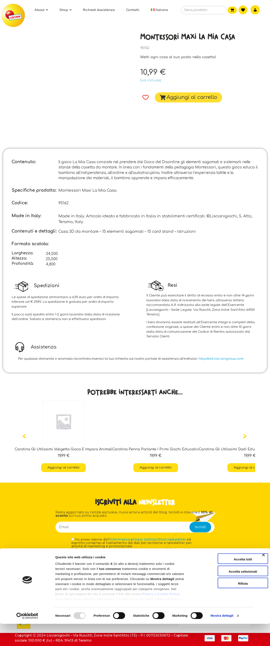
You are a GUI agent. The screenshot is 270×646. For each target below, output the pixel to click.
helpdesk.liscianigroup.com (220, 359)
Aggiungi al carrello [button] (63, 467)
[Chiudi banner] (263, 581)
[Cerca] (217, 10)
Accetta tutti (224, 581)
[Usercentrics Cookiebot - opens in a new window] (27, 638)
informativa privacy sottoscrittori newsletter (148, 539)
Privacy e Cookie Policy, (161, 616)
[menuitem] (159, 10)
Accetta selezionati (224, 593)
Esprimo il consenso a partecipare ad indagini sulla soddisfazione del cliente (130, 551)
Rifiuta (224, 605)
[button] (144, 97)
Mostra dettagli (222, 637)
